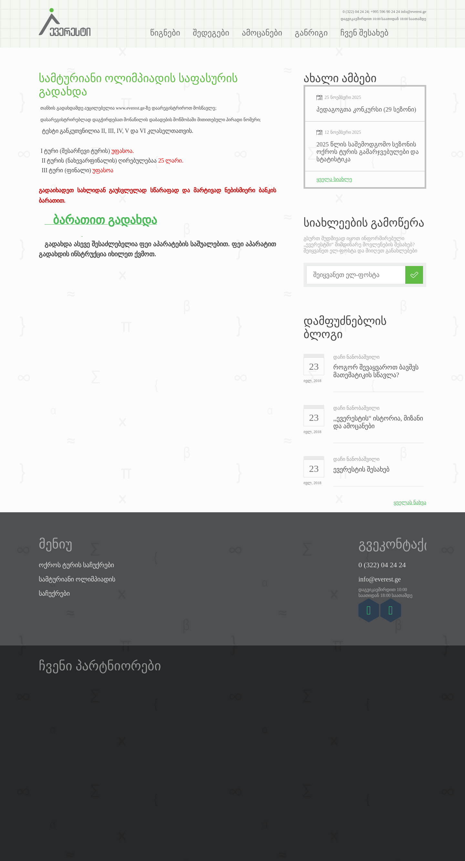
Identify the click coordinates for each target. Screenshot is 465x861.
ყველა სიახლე (334, 179)
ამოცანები (262, 32)
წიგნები (165, 32)
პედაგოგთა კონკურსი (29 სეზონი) (366, 109)
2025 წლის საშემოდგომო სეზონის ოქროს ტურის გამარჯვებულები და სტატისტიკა (367, 152)
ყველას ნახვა (410, 502)
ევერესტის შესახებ (361, 469)
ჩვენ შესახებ (364, 32)
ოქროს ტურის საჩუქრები (76, 565)
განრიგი (311, 32)
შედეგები (211, 32)
